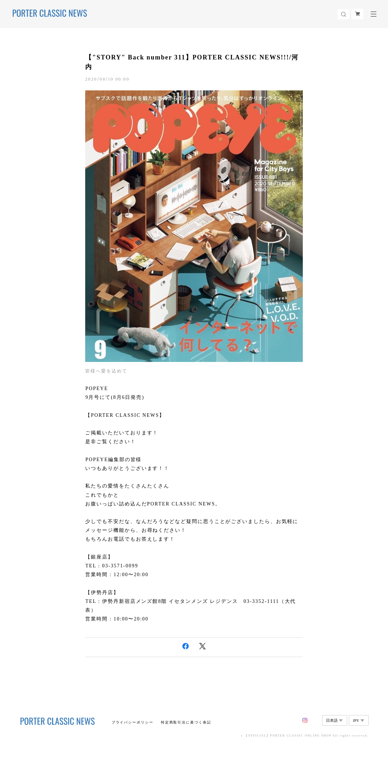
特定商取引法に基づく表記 (186, 722)
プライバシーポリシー (133, 722)
